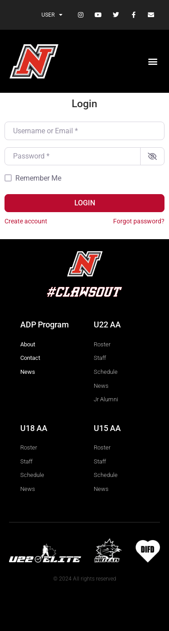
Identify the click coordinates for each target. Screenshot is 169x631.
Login (84, 203)
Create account (26, 221)
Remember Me (38, 178)
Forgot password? (138, 221)
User (52, 15)
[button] (152, 61)
